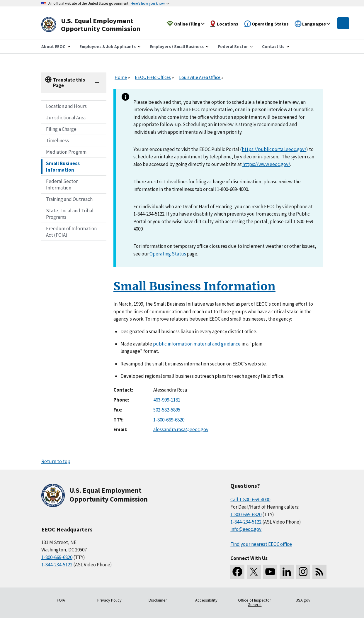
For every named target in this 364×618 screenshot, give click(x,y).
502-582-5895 (166, 410)
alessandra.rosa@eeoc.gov (180, 429)
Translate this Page (69, 83)
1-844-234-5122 (56, 564)
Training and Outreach (69, 199)
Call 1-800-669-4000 (250, 499)
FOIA (61, 600)
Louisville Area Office (200, 77)
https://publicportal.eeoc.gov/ (274, 149)
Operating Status (167, 253)
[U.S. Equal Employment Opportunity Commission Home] (97, 25)
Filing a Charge (61, 129)
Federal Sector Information (62, 184)
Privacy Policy (109, 600)
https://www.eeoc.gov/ (266, 164)
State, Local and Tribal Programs (69, 213)
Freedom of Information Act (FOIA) (71, 231)
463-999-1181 (166, 400)
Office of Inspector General (254, 602)
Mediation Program (66, 152)
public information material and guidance (197, 344)
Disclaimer (158, 600)
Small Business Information (63, 166)
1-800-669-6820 (168, 419)
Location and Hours (66, 106)
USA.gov (303, 600)
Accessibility (206, 600)
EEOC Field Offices (153, 77)
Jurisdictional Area (66, 117)
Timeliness (57, 140)
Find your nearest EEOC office (261, 544)
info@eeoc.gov (245, 529)
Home (121, 77)
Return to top (55, 461)
